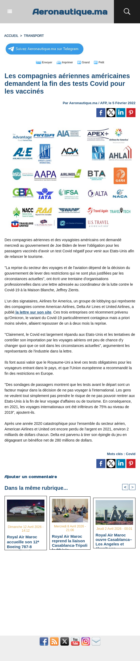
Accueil (11, 35)
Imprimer (64, 61)
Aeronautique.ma (70, 11)
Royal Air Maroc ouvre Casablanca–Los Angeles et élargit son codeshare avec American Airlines (114, 538)
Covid (130, 453)
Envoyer (40, 61)
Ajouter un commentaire (30, 476)
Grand (86, 61)
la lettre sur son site (32, 311)
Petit (104, 61)
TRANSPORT (33, 35)
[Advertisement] (70, 595)
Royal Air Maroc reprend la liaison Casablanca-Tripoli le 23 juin (69, 540)
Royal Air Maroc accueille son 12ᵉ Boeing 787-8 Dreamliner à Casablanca (23, 540)
